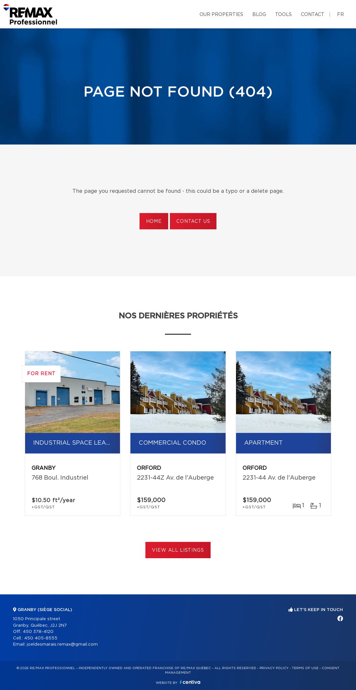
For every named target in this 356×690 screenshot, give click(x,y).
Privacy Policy (274, 668)
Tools (283, 14)
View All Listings (178, 550)
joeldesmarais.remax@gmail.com (62, 644)
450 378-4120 (38, 632)
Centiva (190, 682)
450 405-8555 (40, 638)
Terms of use (305, 668)
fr (340, 14)
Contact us (193, 221)
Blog (259, 14)
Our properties (221, 14)
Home (154, 221)
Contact (312, 14)
